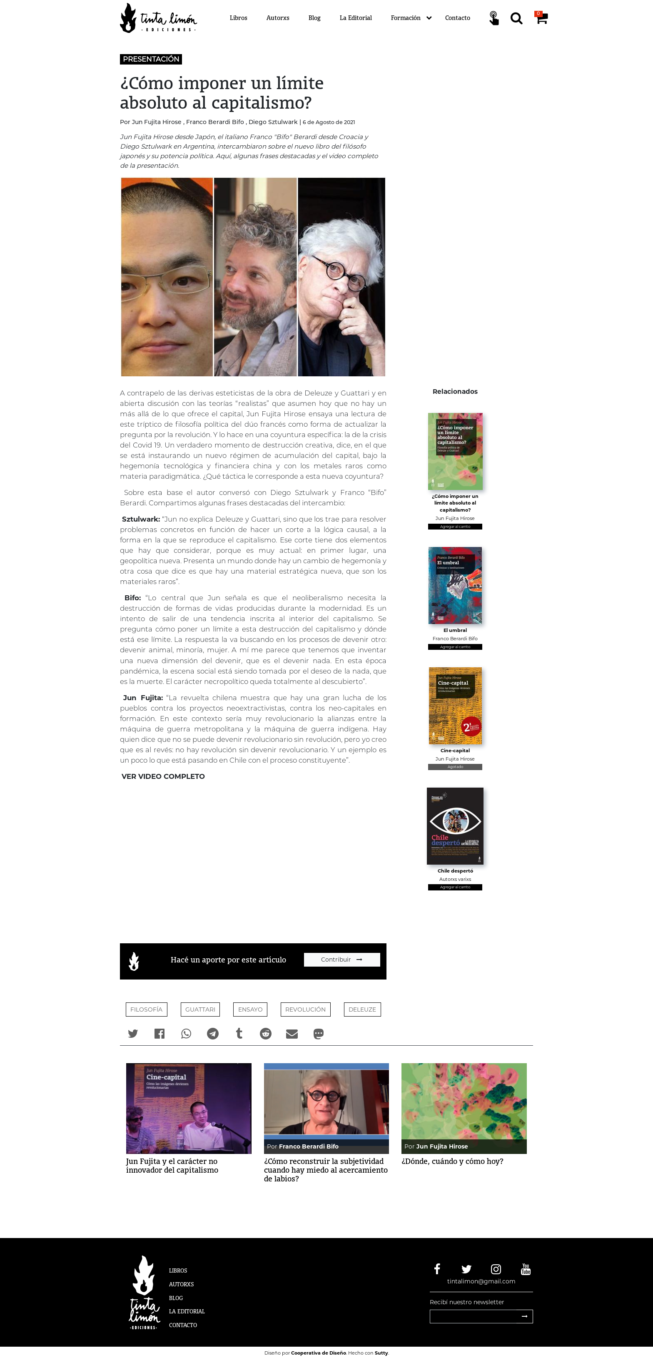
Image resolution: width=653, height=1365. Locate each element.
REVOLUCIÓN (305, 1009)
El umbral (455, 630)
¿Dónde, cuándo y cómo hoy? (452, 1161)
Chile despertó (455, 871)
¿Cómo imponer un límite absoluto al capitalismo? (455, 503)
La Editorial (356, 17)
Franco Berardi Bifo (455, 638)
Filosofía (146, 1009)
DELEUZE (362, 1009)
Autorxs (278, 17)
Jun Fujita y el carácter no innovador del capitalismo (172, 1165)
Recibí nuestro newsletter (467, 1302)
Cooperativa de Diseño (318, 1353)
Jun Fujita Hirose (455, 518)
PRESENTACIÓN (151, 59)
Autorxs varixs (455, 879)
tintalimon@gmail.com (481, 1281)
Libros (238, 17)
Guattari (200, 1009)
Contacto (457, 17)
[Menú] (376, 18)
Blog (315, 17)
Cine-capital (455, 750)
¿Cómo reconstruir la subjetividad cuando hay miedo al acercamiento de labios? (326, 1169)
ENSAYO (250, 1009)
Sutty (381, 1353)
